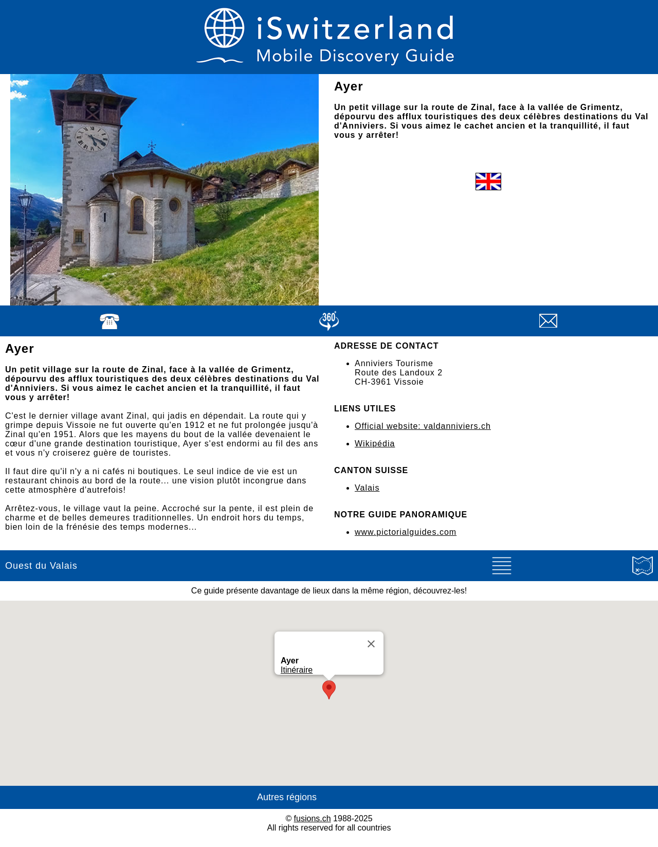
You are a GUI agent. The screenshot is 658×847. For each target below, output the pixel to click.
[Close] (371, 644)
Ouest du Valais (41, 566)
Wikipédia (375, 443)
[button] (329, 689)
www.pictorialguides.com (405, 532)
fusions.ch (312, 818)
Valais (367, 487)
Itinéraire (297, 669)
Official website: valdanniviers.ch (423, 426)
